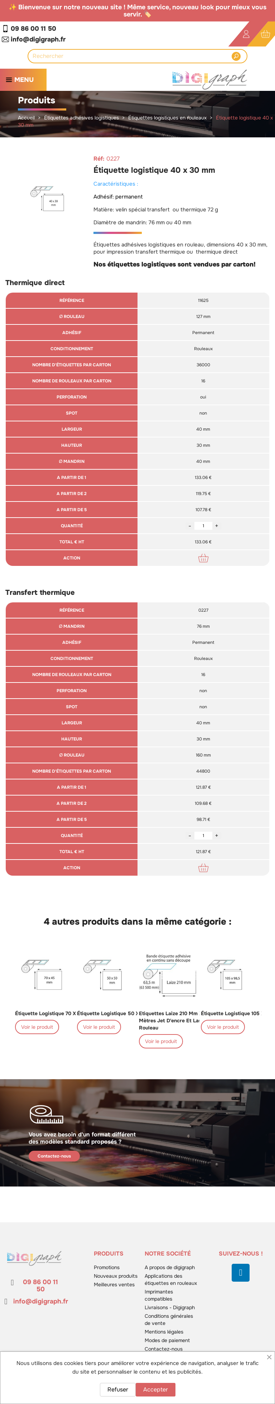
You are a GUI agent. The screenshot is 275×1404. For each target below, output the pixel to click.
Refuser (117, 1389)
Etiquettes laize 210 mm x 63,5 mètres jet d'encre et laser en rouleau (177, 1020)
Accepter (155, 1389)
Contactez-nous (54, 1156)
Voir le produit (37, 1027)
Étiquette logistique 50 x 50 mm (117, 1013)
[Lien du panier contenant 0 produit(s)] (265, 34)
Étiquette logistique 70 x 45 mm (54, 1013)
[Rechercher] (132, 56)
